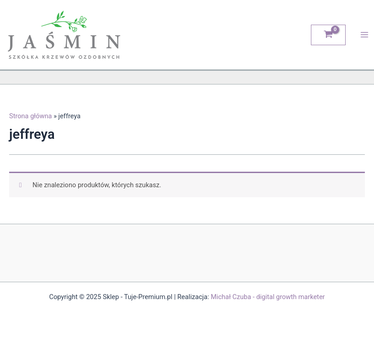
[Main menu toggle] (364, 34)
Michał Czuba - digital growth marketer (268, 297)
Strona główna (30, 116)
